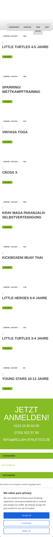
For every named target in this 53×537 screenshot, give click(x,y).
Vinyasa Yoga (26, 129)
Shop (47, 27)
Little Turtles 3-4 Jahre (26, 336)
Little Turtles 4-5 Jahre (26, 44)
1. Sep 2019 (14, 76)
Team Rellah (38, 29)
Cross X (26, 170)
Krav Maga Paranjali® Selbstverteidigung (26, 212)
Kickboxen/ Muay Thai (26, 255)
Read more (7, 56)
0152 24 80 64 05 (26, 426)
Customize (26, 523)
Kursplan (27, 27)
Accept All (26, 515)
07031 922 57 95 (26, 433)
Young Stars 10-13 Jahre (26, 376)
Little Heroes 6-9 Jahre (26, 295)
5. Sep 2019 (14, 36)
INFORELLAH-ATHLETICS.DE (26, 440)
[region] (26, 512)
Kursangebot (14, 27)
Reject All (26, 530)
